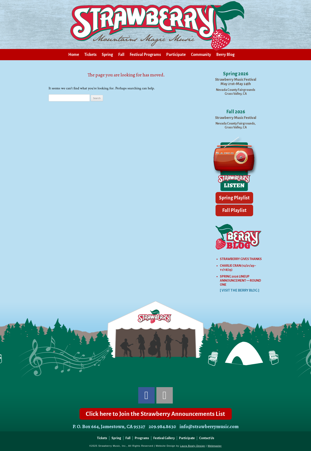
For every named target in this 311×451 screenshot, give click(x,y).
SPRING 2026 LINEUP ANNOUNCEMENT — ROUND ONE (240, 280)
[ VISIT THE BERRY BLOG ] (239, 290)
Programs (142, 438)
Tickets (90, 54)
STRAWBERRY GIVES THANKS (241, 259)
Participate (176, 54)
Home (73, 54)
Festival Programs (145, 54)
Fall (121, 54)
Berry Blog (225, 54)
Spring (107, 54)
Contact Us (206, 438)
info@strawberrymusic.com (209, 426)
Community (201, 54)
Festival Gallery (164, 438)
